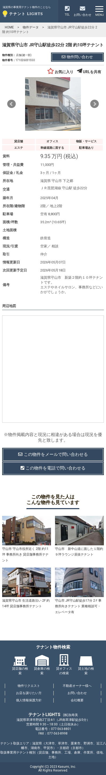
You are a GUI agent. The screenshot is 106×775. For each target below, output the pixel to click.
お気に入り (60, 72)
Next (94, 104)
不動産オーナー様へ (77, 686)
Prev (11, 104)
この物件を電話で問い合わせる (53, 468)
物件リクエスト (29, 686)
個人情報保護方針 (29, 700)
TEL (67, 11)
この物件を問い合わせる (53, 454)
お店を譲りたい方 (29, 693)
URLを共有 (89, 72)
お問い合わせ (77, 693)
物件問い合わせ (77, 57)
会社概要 (77, 700)
